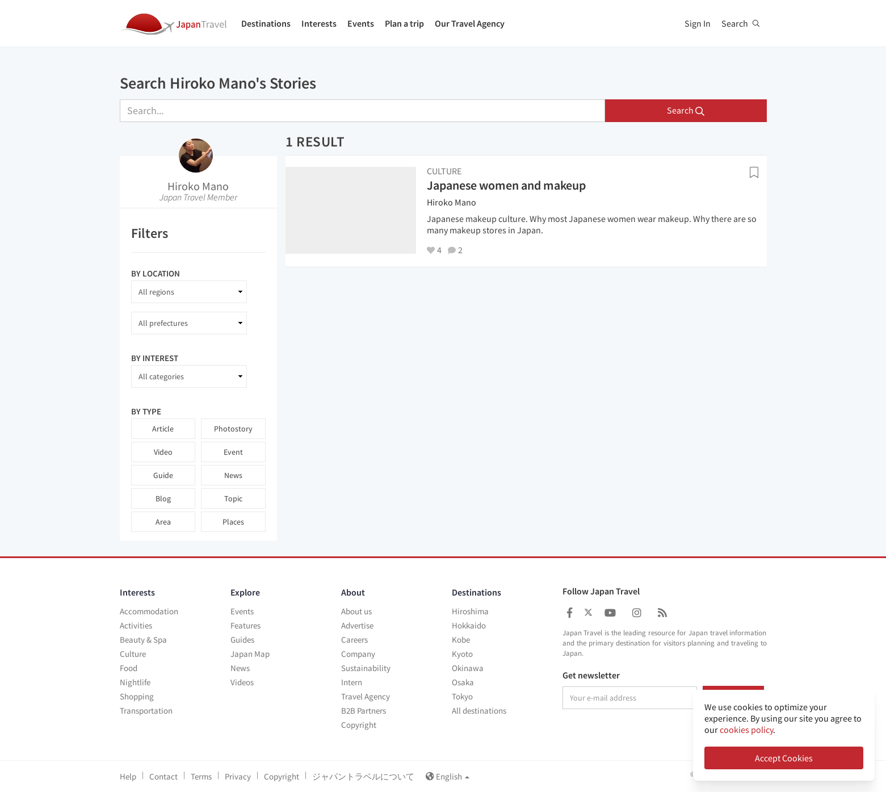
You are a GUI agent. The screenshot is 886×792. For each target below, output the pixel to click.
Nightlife (135, 682)
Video (163, 452)
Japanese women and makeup (506, 185)
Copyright (358, 724)
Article (163, 429)
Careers (354, 639)
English (447, 776)
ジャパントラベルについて (363, 776)
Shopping (137, 696)
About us (356, 611)
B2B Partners (363, 710)
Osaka (463, 682)
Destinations (266, 23)
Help (128, 776)
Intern (351, 682)
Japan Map (250, 653)
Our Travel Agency (470, 23)
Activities (136, 625)
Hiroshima (470, 611)
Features (245, 625)
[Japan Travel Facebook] (569, 612)
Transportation (146, 710)
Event (233, 452)
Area (163, 522)
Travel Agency (365, 696)
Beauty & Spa (143, 639)
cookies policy (746, 729)
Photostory (233, 429)
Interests (319, 23)
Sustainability (365, 668)
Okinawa (468, 668)
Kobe (461, 639)
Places (233, 522)
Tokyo (462, 696)
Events (360, 23)
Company (358, 653)
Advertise (357, 625)
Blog (163, 498)
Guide (163, 475)
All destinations (479, 710)
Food (128, 668)
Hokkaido (469, 625)
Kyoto (462, 653)
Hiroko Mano (198, 186)
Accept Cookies (784, 758)
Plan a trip (404, 23)
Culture (133, 653)
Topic (233, 498)
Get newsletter (591, 676)
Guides (242, 639)
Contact (163, 776)
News (233, 475)
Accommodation (149, 611)
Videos (242, 682)
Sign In (698, 23)
